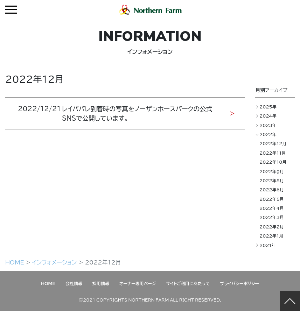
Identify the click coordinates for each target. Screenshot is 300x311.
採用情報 (100, 283)
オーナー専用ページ (137, 283)
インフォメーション (54, 262)
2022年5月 (271, 199)
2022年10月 (272, 162)
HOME (14, 262)
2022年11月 (272, 153)
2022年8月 (271, 180)
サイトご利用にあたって (188, 283)
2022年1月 (271, 236)
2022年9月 (271, 171)
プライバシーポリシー (239, 283)
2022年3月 (271, 217)
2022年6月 (271, 189)
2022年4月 (271, 208)
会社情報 (73, 283)
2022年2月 (271, 227)
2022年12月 (272, 143)
